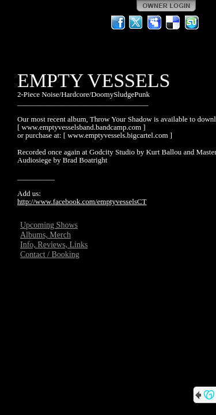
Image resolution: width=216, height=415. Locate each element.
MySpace (155, 22)
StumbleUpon (192, 22)
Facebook (118, 22)
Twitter (136, 22)
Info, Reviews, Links (54, 244)
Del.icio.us (173, 22)
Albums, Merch (45, 235)
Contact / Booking (49, 254)
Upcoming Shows (49, 225)
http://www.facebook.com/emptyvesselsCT (81, 201)
